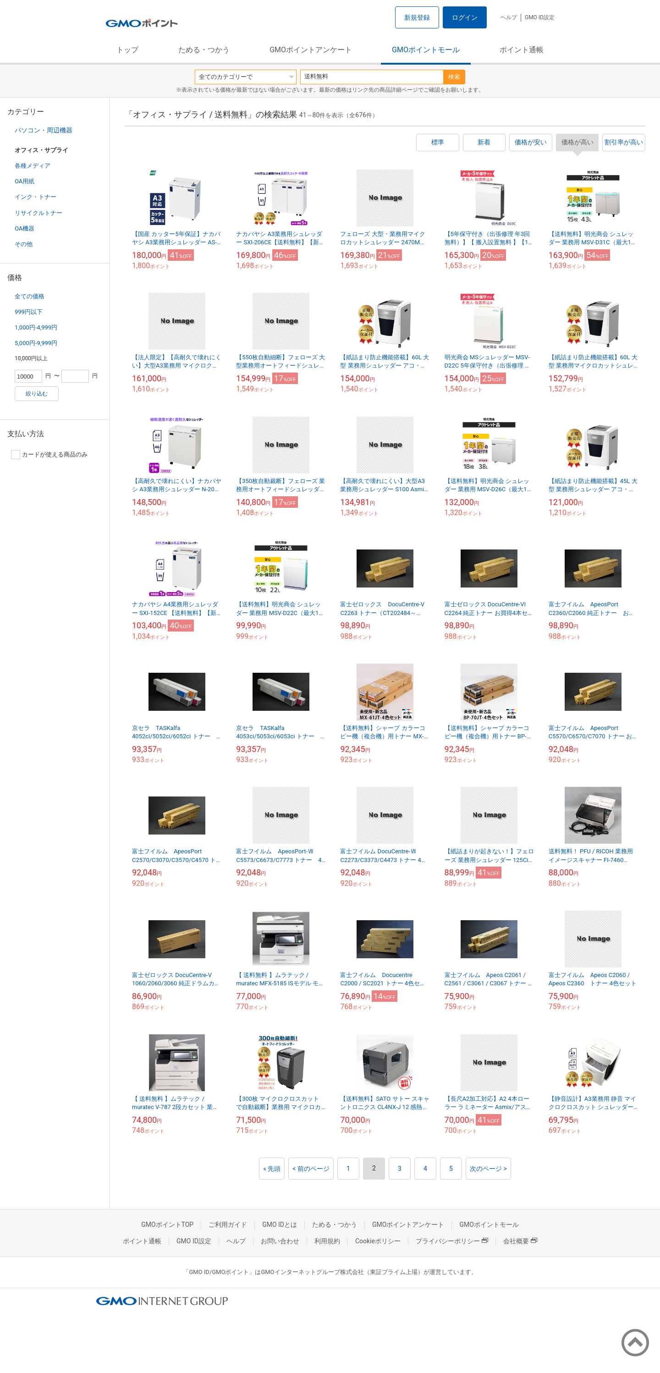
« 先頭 (271, 1168)
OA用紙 (24, 181)
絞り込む (37, 393)
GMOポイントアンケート (311, 49)
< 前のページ (311, 1168)
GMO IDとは (279, 1224)
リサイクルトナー (38, 212)
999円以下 (29, 311)
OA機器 (24, 228)
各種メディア (32, 165)
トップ (127, 49)
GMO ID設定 (540, 17)
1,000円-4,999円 (36, 327)
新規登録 (417, 17)
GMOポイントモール (426, 49)
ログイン (465, 17)
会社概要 (520, 1241)
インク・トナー (35, 196)
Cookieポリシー (378, 1241)
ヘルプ (508, 17)
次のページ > (488, 1168)
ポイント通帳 (522, 49)
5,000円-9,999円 (36, 343)
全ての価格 (29, 296)
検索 (454, 76)
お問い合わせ (280, 1241)
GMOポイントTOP (167, 1224)
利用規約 (327, 1241)
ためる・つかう (204, 49)
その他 (24, 244)
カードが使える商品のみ (49, 454)
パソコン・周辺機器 (43, 130)
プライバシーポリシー (452, 1241)
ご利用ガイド (228, 1224)
